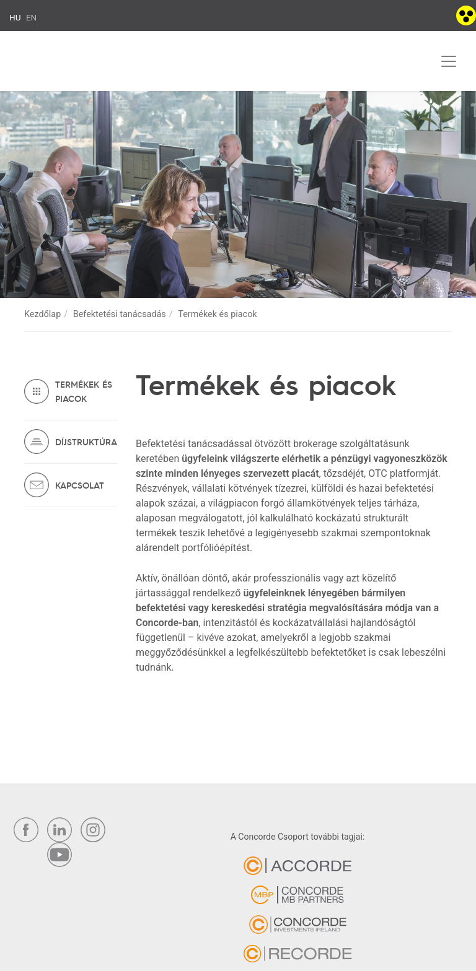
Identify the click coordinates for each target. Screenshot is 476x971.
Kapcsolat (79, 484)
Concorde (72, 63)
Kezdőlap (42, 314)
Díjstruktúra (86, 441)
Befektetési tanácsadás (119, 314)
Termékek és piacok (83, 391)
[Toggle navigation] (448, 61)
